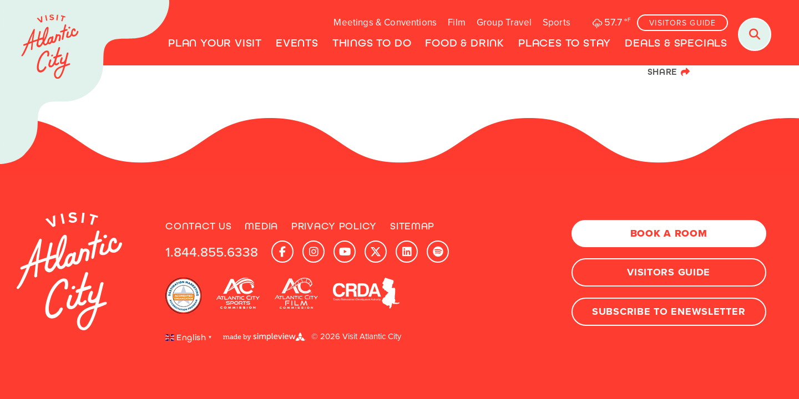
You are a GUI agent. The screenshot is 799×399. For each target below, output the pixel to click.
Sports (556, 22)
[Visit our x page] (376, 252)
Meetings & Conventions (385, 22)
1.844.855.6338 (211, 251)
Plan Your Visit (215, 43)
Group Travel (504, 22)
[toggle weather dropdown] (610, 22)
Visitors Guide (682, 23)
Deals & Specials (676, 43)
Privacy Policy (334, 226)
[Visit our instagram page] (313, 252)
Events (297, 43)
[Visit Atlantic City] (84, 83)
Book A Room (668, 233)
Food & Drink (464, 43)
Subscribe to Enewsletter (668, 311)
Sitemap (412, 226)
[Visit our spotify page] (438, 252)
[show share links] (669, 72)
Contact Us (198, 226)
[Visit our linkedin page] (407, 252)
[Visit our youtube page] (344, 252)
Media (261, 226)
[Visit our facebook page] (282, 252)
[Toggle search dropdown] (754, 34)
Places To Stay (564, 43)
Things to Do (372, 43)
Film (457, 22)
